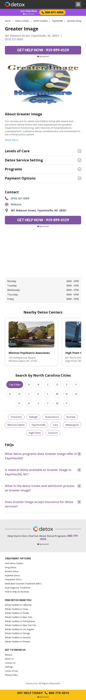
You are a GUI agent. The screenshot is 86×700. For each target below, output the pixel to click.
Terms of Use (11, 671)
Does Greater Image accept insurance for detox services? (39, 504)
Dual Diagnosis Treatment (17, 587)
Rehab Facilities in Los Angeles (19, 629)
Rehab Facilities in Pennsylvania (20, 621)
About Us (9, 658)
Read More (11, 140)
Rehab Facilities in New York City (20, 625)
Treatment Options (18, 558)
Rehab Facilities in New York (18, 617)
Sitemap (9, 666)
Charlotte (16, 417)
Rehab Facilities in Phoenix (17, 641)
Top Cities (15, 384)
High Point (35, 432)
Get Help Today (43, 693)
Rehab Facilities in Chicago (17, 633)
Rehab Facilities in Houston (18, 637)
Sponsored (28, 14)
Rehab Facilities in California (18, 604)
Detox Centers (22, 20)
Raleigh (33, 417)
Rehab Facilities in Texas (16, 609)
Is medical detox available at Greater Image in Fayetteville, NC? (38, 472)
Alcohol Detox (11, 571)
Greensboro (52, 417)
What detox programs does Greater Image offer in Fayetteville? (41, 456)
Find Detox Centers (14, 563)
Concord (53, 432)
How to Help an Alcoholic (17, 591)
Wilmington (72, 425)
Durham (70, 417)
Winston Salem (15, 425)
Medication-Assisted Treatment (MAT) (23, 583)
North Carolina (41, 20)
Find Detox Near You (18, 600)
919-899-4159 (43, 50)
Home (8, 20)
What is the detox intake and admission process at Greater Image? (39, 488)
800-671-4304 (52, 12)
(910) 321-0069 (14, 39)
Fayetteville (57, 20)
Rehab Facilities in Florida (17, 613)
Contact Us (10, 662)
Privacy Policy (11, 675)
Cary (55, 425)
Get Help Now (28, 11)
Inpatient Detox (12, 575)
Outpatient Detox (13, 579)
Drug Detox (10, 567)
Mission (8, 654)
